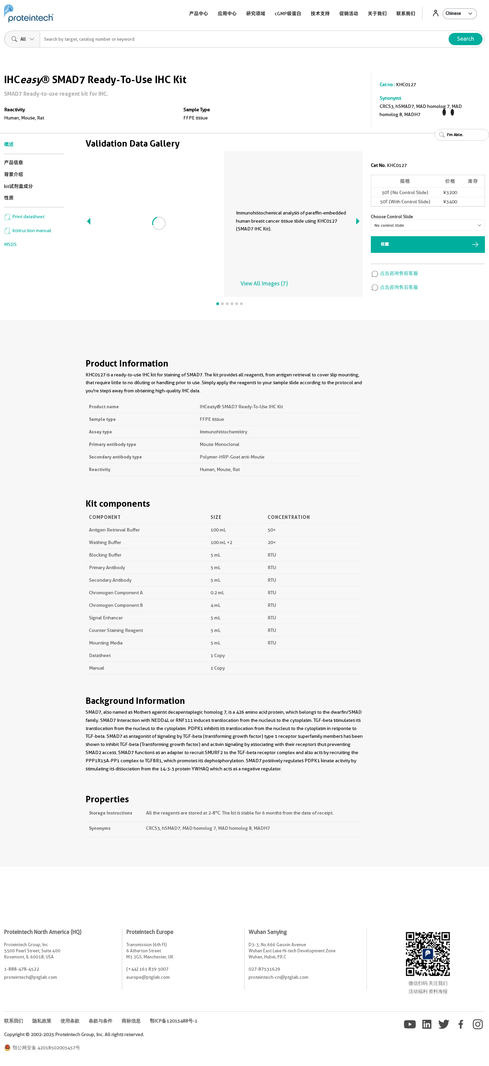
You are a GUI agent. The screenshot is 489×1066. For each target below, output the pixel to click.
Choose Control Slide (392, 216)
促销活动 (348, 13)
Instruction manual (27, 230)
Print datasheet (24, 216)
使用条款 (69, 1021)
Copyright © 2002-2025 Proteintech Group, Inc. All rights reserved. (74, 1034)
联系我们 (405, 13)
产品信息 (13, 162)
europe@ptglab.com (148, 977)
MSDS (10, 244)
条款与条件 (100, 1021)
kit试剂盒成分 (18, 186)
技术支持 (320, 13)
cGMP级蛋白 (288, 13)
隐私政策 (41, 1021)
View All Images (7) (264, 283)
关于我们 (377, 13)
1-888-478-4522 (21, 969)
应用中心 (227, 13)
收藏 (385, 244)
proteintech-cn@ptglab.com (278, 977)
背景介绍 (13, 174)
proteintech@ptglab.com (30, 977)
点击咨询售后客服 (394, 287)
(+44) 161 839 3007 (147, 969)
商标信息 (131, 1021)
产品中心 (198, 13)
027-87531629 (264, 969)
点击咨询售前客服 (394, 273)
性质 (9, 198)
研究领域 (255, 13)
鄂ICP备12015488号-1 (173, 1021)
